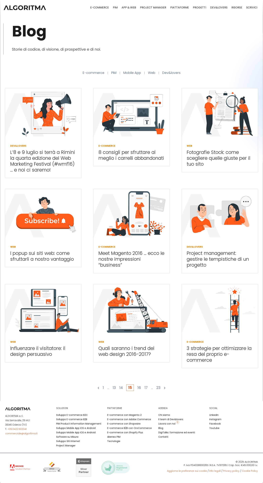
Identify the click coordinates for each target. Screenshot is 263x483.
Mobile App (132, 73)
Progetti (199, 7)
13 (114, 388)
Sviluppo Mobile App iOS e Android (76, 429)
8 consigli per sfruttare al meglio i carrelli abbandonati (131, 156)
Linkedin (214, 416)
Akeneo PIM (113, 437)
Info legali (215, 472)
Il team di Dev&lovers (170, 420)
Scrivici (251, 7)
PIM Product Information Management (78, 424)
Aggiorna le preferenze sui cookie (187, 472)
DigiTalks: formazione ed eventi (176, 433)
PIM (115, 7)
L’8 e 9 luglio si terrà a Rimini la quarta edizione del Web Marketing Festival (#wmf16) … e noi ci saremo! (42, 162)
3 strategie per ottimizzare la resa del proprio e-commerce (219, 355)
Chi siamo (164, 416)
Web (154, 73)
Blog (160, 429)
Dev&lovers (218, 7)
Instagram (215, 420)
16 (139, 388)
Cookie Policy (250, 472)
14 (121, 388)
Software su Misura (67, 437)
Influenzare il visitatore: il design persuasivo (37, 352)
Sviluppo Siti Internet (68, 442)
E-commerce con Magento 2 (124, 416)
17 (146, 388)
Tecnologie (113, 442)
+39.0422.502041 (17, 430)
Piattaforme (179, 7)
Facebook (215, 424)
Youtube (214, 429)
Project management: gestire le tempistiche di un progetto (218, 260)
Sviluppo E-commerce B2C (72, 416)
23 (158, 388)
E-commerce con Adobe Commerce (129, 420)
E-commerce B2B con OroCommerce (129, 429)
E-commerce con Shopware (124, 424)
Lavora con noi (168, 424)
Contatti (163, 437)
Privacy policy (231, 472)
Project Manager (153, 7)
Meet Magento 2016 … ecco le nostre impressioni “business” (131, 260)
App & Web (129, 7)
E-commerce (99, 7)
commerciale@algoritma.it (21, 434)
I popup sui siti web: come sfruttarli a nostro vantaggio (42, 257)
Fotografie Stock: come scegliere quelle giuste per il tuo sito (218, 159)
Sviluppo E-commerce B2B (71, 420)
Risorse (236, 7)
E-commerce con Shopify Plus (125, 433)
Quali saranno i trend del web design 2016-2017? (126, 352)
